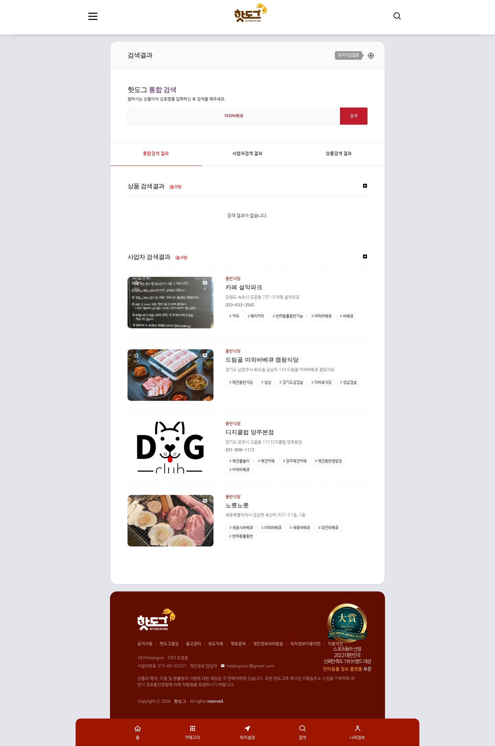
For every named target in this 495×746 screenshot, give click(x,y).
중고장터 (193, 644)
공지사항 (145, 644)
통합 (156, 153)
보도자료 (215, 644)
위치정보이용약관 (305, 644)
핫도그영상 (169, 644)
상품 (339, 153)
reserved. (215, 701)
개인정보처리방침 (268, 644)
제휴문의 (238, 644)
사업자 (247, 153)
